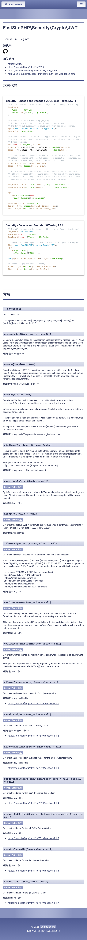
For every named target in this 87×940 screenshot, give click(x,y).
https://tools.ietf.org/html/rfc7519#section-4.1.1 (33, 703)
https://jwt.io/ (15, 64)
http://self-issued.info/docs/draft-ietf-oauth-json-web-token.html (41, 73)
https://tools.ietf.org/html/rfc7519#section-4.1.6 (33, 870)
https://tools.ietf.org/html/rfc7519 (26, 67)
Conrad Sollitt (48, 926)
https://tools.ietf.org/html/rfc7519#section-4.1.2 (33, 735)
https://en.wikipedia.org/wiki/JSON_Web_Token (33, 70)
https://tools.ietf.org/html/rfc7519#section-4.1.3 (33, 768)
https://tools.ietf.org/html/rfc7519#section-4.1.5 (33, 838)
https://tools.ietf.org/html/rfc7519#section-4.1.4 (33, 803)
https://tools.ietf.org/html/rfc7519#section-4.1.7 (33, 902)
